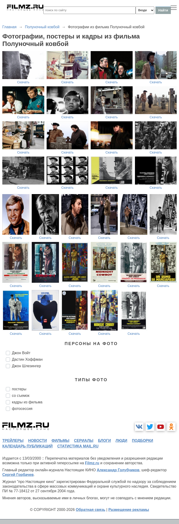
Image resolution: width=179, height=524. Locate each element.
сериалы (83, 441)
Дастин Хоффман (27, 359)
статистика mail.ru (78, 446)
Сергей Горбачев (18, 475)
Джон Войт (21, 353)
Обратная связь (90, 510)
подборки (142, 441)
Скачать (23, 82)
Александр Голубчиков (118, 470)
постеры (19, 389)
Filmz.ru (92, 463)
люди (121, 441)
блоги (104, 441)
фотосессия (22, 409)
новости (37, 441)
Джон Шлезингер (26, 366)
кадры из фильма (27, 402)
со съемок (20, 396)
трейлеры (13, 441)
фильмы (60, 441)
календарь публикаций (27, 446)
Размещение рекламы (128, 510)
